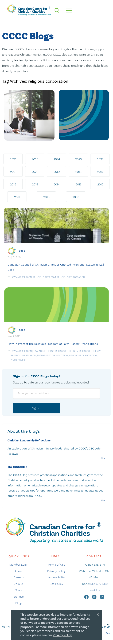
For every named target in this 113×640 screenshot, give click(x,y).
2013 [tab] (78, 184)
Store (18, 590)
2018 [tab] (78, 172)
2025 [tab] (35, 159)
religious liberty (89, 351)
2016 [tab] (13, 184)
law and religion (21, 277)
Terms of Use (56, 564)
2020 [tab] (35, 172)
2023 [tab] (78, 159)
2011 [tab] (17, 197)
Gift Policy (56, 584)
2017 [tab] (100, 172)
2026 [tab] (13, 159)
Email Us (94, 590)
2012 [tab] (100, 184)
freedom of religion (23, 355)
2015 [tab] (35, 184)
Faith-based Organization (52, 355)
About (19, 571)
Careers (19, 577)
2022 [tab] (100, 159)
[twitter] (94, 596)
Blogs (18, 603)
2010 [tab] (46, 197)
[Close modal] (97, 614)
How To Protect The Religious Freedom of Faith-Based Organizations (53, 343)
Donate (19, 596)
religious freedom (44, 277)
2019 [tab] (57, 172)
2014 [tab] (57, 184)
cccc (22, 250)
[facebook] (86, 596)
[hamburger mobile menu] (69, 10)
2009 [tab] (75, 197)
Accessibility (56, 577)
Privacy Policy (56, 571)
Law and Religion (21, 351)
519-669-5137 (99, 584)
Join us (19, 584)
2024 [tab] (56, 159)
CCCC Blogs (28, 36)
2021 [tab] (13, 172)
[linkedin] (102, 596)
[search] (56, 10)
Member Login (18, 564)
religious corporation (71, 277)
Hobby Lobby (19, 359)
